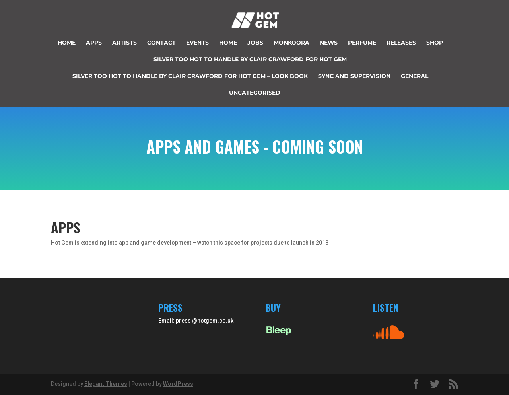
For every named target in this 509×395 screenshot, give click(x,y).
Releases (401, 43)
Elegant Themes (105, 384)
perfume (362, 43)
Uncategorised (254, 93)
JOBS (255, 43)
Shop (434, 43)
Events (197, 43)
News (329, 43)
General (414, 76)
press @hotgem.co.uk (204, 320)
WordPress (178, 384)
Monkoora (291, 43)
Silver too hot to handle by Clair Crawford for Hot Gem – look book (190, 76)
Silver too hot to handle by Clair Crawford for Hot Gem (250, 59)
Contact (161, 43)
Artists (124, 43)
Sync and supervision (354, 76)
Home (67, 43)
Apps (94, 43)
